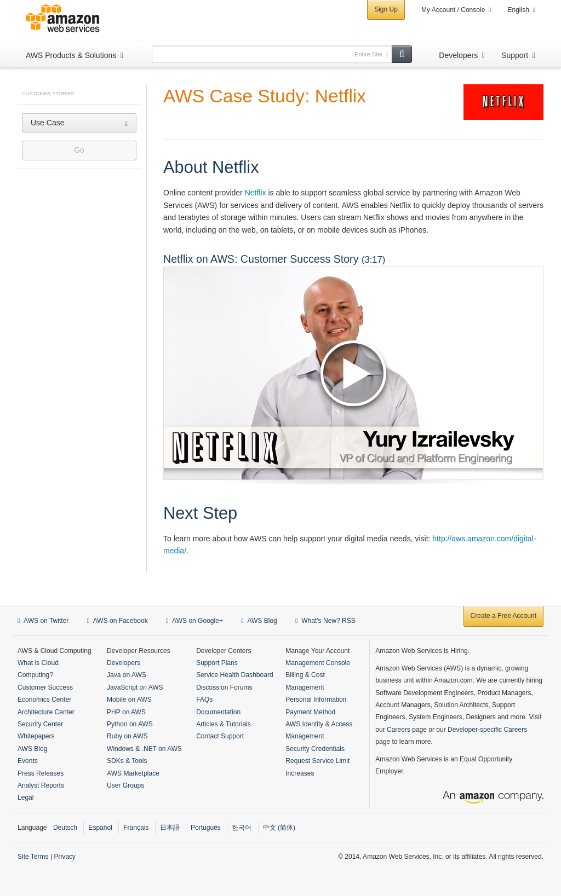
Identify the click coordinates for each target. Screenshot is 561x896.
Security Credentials (315, 749)
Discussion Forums (224, 687)
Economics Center (44, 699)
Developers (458, 55)
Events (28, 761)
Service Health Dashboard (234, 675)
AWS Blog (259, 621)
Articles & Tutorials (223, 724)
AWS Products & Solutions (71, 55)
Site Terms (33, 856)
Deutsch (65, 827)
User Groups (125, 785)
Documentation (218, 712)
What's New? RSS (325, 621)
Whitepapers (36, 736)
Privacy (64, 856)
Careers (398, 729)
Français (135, 827)
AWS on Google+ (194, 621)
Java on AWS (126, 675)
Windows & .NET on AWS (144, 749)
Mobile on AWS (129, 699)
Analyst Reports (41, 785)
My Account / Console (453, 10)
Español (100, 827)
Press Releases (41, 773)
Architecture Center (46, 712)
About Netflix (211, 167)
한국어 (241, 827)
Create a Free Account (503, 616)
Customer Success (45, 687)
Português (206, 827)
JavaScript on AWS (135, 687)
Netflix (255, 192)
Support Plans (217, 663)
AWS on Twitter (43, 621)
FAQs (204, 699)
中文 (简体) (279, 827)
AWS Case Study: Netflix (264, 96)
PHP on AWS (126, 712)
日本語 (170, 827)
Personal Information (315, 699)
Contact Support (220, 736)
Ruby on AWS (127, 736)
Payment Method (310, 712)
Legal (25, 797)
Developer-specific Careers (487, 729)
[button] (79, 123)
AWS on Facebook (117, 621)
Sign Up (386, 9)
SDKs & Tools (127, 761)
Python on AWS (130, 724)
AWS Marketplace (133, 773)
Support (514, 55)
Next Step (200, 513)
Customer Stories (48, 93)
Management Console (317, 663)
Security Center (40, 724)
